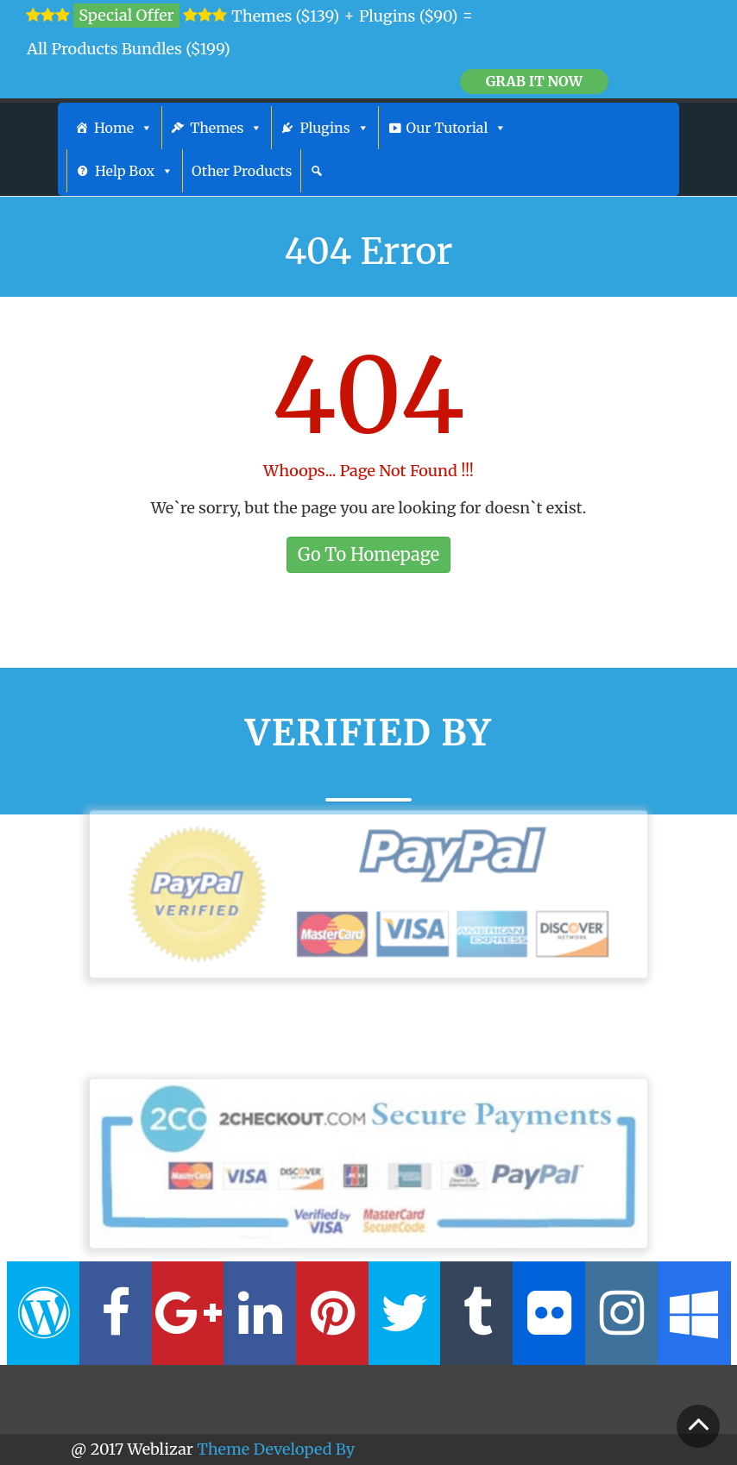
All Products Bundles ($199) (128, 49)
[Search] (316, 170)
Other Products (242, 170)
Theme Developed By (276, 1449)
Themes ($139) (285, 16)
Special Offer (126, 15)
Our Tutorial (456, 127)
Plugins (333, 127)
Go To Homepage (368, 554)
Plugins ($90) (408, 16)
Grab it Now (534, 81)
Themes (226, 127)
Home (123, 127)
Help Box (134, 170)
